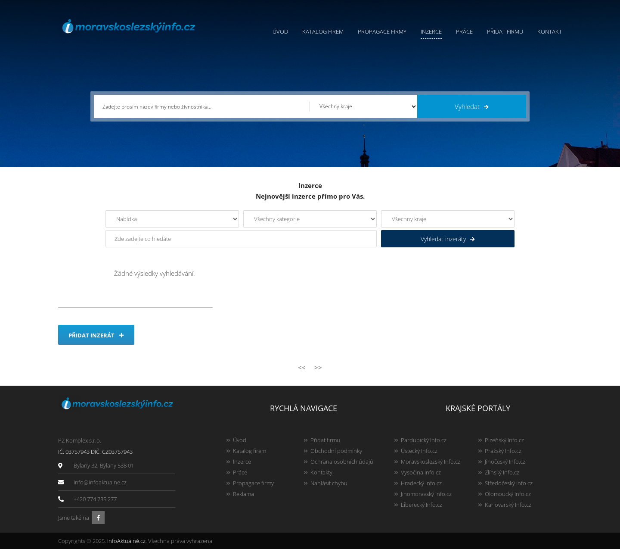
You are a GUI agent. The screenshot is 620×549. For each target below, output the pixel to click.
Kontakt (549, 31)
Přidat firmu (505, 31)
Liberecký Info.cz (421, 504)
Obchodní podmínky (336, 451)
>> (318, 367)
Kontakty (321, 472)
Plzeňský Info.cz (504, 440)
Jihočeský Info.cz (505, 461)
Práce (464, 31)
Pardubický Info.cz (423, 440)
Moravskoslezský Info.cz (430, 461)
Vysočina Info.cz (421, 472)
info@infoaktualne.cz (100, 482)
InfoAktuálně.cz (126, 541)
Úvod (280, 31)
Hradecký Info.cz (421, 483)
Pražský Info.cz (503, 451)
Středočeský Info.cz (509, 483)
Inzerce (431, 31)
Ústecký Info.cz (419, 451)
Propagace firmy (382, 31)
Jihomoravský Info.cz (426, 494)
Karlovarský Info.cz (508, 504)
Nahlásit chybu (328, 483)
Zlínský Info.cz (502, 472)
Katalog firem (323, 31)
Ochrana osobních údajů (341, 461)
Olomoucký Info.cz (508, 494)
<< (302, 367)
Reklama (243, 494)
